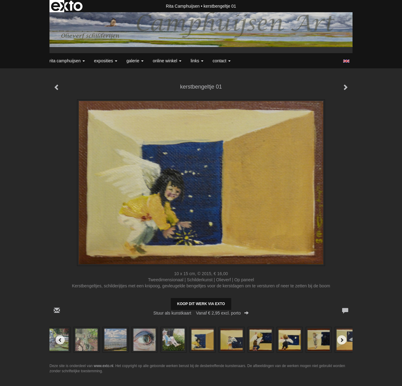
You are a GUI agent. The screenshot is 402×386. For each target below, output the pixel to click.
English (346, 61)
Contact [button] (222, 60)
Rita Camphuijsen (183, 6)
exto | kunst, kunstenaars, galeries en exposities (66, 6)
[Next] (341, 339)
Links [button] (197, 60)
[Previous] (60, 339)
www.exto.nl (103, 366)
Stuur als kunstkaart (201, 313)
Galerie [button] (135, 60)
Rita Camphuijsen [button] (67, 60)
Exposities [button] (105, 60)
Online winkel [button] (167, 60)
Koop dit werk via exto (201, 304)
